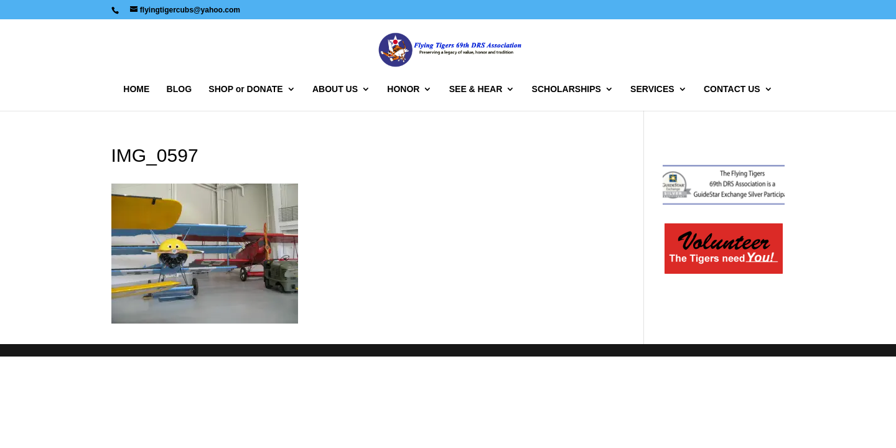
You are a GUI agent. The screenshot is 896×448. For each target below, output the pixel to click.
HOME (136, 89)
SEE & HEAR (476, 89)
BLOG (179, 89)
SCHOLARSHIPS (566, 89)
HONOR (403, 89)
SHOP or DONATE (245, 89)
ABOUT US (335, 89)
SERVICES (652, 89)
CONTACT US (732, 89)
